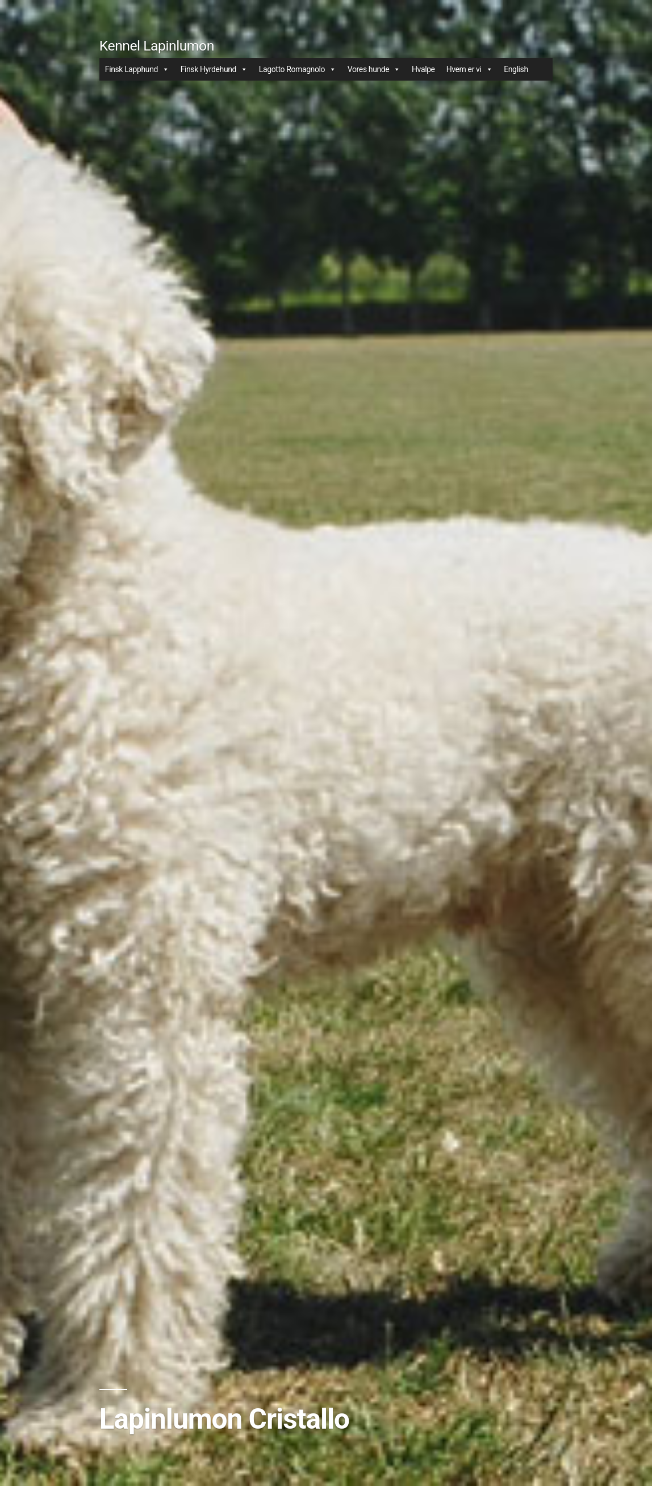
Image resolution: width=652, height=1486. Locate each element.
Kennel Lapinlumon (156, 45)
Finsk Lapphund (137, 69)
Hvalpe (423, 69)
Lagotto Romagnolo (297, 69)
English (516, 69)
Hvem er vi (469, 69)
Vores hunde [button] (374, 69)
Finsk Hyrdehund (214, 69)
